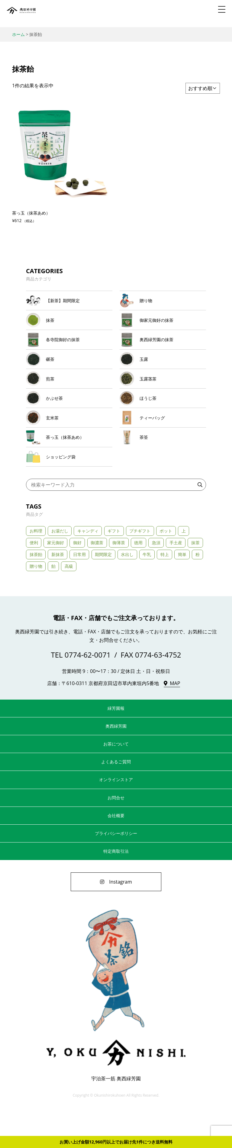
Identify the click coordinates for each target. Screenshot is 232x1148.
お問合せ (116, 823)
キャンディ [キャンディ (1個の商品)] (87, 557)
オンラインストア (116, 806)
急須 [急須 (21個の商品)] (156, 569)
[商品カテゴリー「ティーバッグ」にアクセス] (163, 437)
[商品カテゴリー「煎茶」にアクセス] (69, 392)
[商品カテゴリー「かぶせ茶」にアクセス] (69, 414)
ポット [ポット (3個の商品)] (166, 557)
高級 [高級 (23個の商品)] (69, 592)
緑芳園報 (116, 734)
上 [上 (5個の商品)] (184, 557)
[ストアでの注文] (202, 88)
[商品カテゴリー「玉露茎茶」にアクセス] (163, 392)
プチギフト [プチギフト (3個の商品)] (139, 557)
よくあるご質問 (116, 788)
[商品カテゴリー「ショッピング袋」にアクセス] (69, 482)
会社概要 (116, 842)
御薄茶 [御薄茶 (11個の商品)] (118, 569)
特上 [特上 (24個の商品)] (164, 581)
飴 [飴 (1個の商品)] (53, 592)
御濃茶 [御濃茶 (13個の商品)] (97, 569)
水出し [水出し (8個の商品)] (127, 581)
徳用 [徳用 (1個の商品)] (138, 569)
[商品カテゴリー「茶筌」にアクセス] (163, 459)
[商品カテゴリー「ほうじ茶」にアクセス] (163, 414)
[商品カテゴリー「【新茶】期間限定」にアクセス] (69, 302)
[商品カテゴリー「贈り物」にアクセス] (163, 302)
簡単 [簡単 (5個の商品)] (182, 581)
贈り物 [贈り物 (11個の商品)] (36, 592)
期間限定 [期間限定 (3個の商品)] (103, 581)
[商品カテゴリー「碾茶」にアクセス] (69, 369)
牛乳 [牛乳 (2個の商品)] (147, 581)
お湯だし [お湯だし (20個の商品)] (59, 557)
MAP (175, 709)
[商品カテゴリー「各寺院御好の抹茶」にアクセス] (69, 347)
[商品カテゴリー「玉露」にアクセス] (163, 369)
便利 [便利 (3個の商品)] (34, 569)
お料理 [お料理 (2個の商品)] (36, 557)
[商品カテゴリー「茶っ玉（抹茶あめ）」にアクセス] (69, 459)
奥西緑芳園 (21, 14)
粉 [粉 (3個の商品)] (197, 581)
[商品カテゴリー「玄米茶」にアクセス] (69, 437)
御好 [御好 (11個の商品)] (77, 569)
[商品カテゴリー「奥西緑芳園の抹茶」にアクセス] (163, 347)
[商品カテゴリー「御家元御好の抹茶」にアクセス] (163, 325)
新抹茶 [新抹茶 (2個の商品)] (57, 581)
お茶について (116, 770)
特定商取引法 (116, 877)
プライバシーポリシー (116, 859)
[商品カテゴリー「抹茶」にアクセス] (69, 325)
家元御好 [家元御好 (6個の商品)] (55, 569)
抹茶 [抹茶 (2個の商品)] (195, 569)
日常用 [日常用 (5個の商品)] (79, 581)
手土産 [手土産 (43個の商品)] (175, 569)
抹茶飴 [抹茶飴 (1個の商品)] (36, 581)
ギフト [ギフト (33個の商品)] (114, 557)
